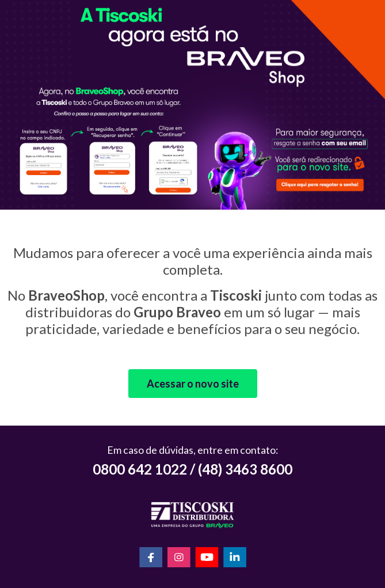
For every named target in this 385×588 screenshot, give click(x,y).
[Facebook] (151, 558)
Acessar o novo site (193, 383)
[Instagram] (178, 558)
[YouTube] (207, 558)
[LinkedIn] (234, 558)
